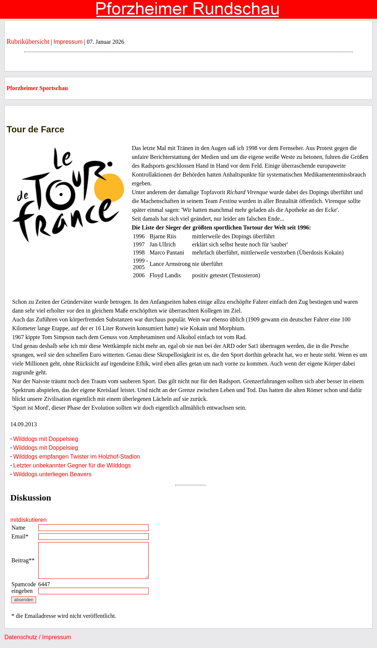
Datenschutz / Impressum (37, 637)
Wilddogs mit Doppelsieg (45, 439)
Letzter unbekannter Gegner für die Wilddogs (72, 465)
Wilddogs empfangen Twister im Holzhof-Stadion (76, 456)
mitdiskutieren (28, 520)
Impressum (67, 42)
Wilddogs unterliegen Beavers (52, 474)
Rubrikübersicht (28, 41)
